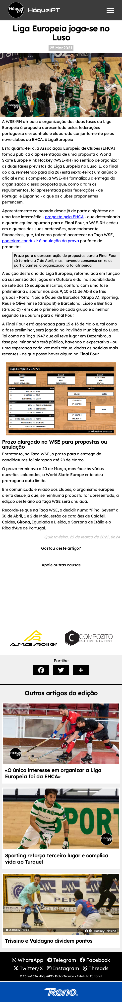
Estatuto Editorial (89, 976)
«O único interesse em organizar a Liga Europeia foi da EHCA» (53, 773)
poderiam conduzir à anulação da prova (40, 240)
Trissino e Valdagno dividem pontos (48, 941)
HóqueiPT (46, 976)
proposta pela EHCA (64, 216)
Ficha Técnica (64, 976)
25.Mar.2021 (61, 47)
